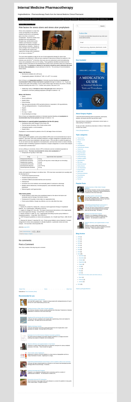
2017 (79, 247)
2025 (79, 239)
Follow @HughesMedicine (82, 130)
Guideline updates (81, 158)
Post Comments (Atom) (31, 291)
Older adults (80, 171)
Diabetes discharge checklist (34, 326)
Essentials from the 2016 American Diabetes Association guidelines (44, 335)
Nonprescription (81, 169)
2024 (79, 241)
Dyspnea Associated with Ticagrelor (36, 370)
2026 (79, 236)
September (82, 262)
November (81, 258)
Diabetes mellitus (81, 151)
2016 (79, 249)
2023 (79, 243)
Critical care (80, 149)
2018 (79, 245)
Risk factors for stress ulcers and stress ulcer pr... (91, 274)
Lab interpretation (81, 167)
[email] (93, 42)
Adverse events (81, 140)
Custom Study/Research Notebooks (88, 19)
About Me (66, 19)
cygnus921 (27, 227)
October (81, 260)
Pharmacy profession (82, 173)
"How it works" (80, 138)
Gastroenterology (27, 231)
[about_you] (93, 47)
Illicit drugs (80, 162)
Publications (74, 19)
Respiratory (80, 177)
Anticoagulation (81, 145)
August (81, 264)
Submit (93, 53)
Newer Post (22, 289)
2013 (79, 284)
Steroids (79, 179)
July (80, 266)
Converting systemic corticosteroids (36, 299)
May (80, 270)
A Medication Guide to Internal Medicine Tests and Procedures (47, 19)
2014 (79, 254)
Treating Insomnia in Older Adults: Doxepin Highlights (40, 308)
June (80, 268)
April (80, 272)
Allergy (79, 141)
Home (20, 19)
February (81, 279)
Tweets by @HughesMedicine (83, 288)
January (81, 281)
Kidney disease (81, 166)
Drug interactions (81, 154)
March (80, 277)
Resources (26, 19)
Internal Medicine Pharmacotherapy (45, 7)
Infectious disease (81, 164)
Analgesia (79, 143)
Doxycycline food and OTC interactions (37, 379)
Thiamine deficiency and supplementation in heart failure (41, 344)
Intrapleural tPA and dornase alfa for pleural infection (40, 317)
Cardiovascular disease (83, 147)
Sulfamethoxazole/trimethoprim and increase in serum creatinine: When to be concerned (49, 361)
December (81, 255)
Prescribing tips (81, 175)
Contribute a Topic (103, 19)
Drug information (81, 153)
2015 (79, 251)
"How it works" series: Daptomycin (36, 353)
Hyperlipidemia (81, 160)
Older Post (69, 289)
